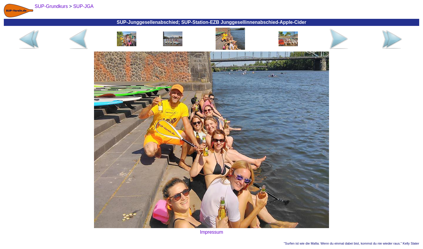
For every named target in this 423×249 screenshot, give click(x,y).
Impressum (211, 232)
